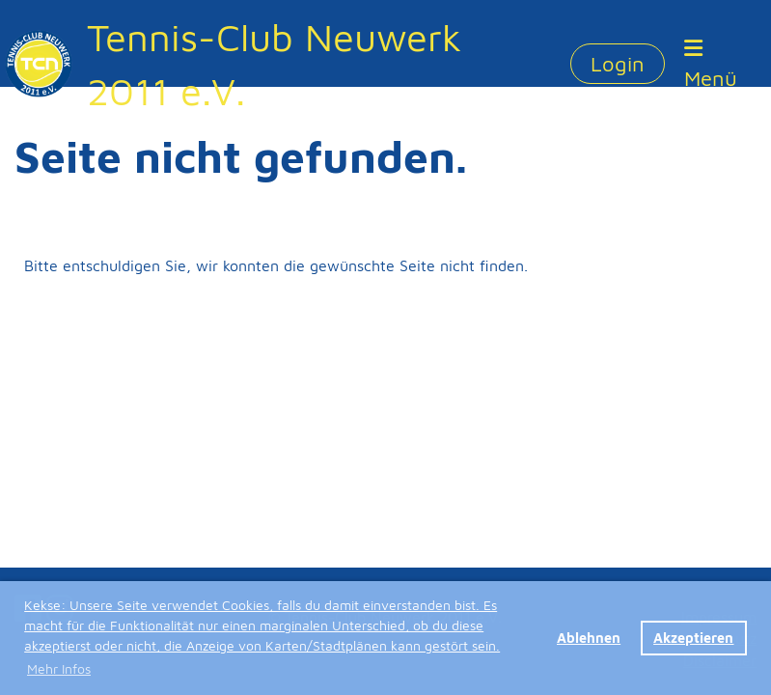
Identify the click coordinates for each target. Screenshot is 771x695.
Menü (710, 64)
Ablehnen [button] (588, 637)
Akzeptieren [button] (693, 637)
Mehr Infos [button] (59, 668)
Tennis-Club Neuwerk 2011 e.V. (274, 63)
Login (618, 63)
